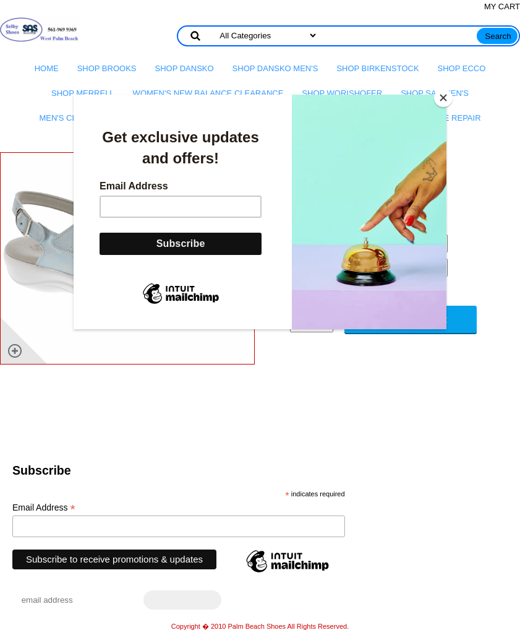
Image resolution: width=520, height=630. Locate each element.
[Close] (443, 97)
